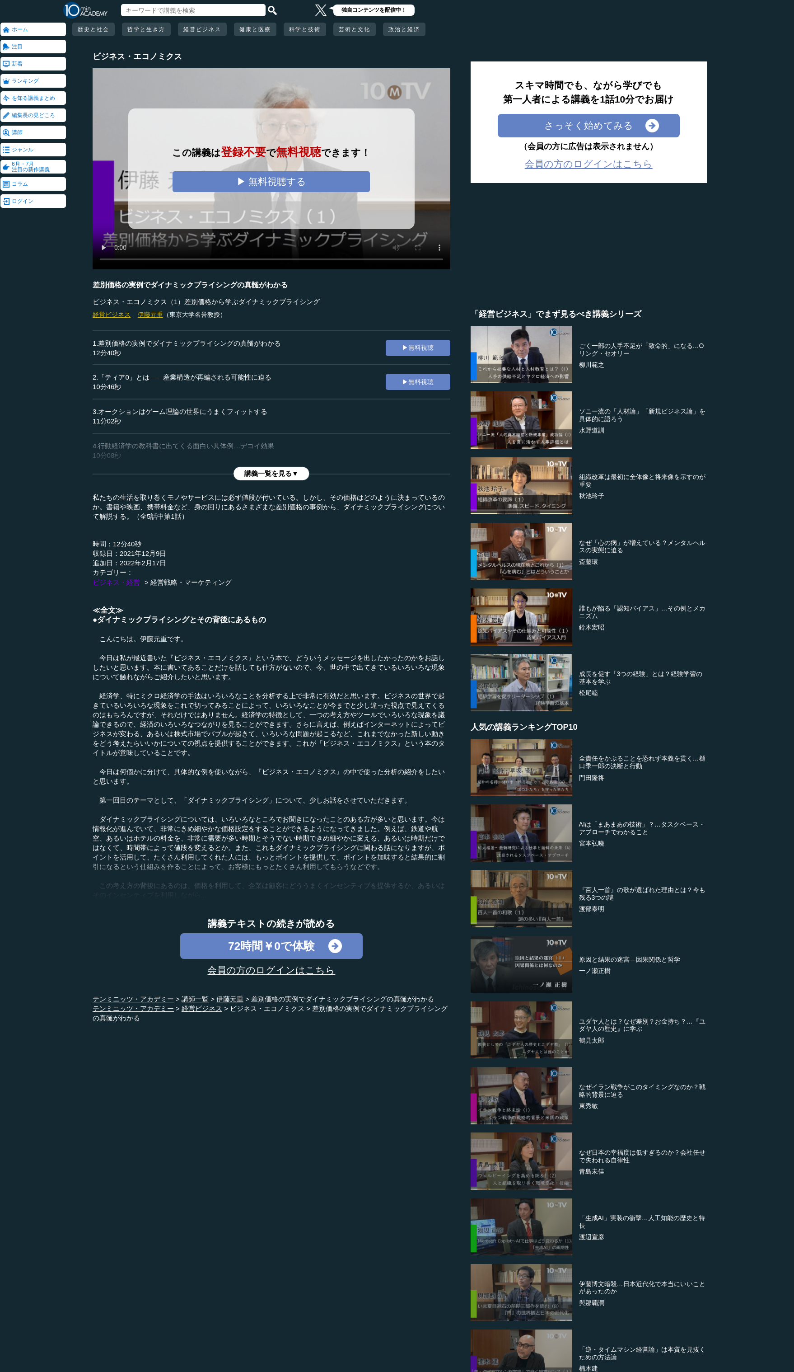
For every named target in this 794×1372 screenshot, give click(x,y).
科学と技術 (305, 29)
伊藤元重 (150, 314)
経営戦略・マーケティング (191, 582)
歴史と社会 (93, 29)
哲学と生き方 (146, 29)
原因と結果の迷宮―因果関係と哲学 (629, 959)
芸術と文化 (354, 29)
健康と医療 (255, 29)
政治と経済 (404, 29)
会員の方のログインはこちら (271, 970)
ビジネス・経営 (116, 582)
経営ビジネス (202, 29)
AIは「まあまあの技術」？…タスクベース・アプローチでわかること (642, 828)
